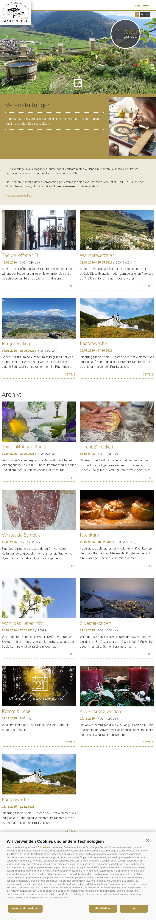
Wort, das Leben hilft (22, 623)
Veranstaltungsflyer (20, 195)
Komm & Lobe (16, 711)
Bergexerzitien (16, 343)
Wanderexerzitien (97, 255)
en (147, 14)
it (142, 14)
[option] (78, 52)
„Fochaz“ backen (96, 447)
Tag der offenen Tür (21, 255)
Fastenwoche (93, 343)
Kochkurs (89, 535)
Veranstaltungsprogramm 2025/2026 (130, 31)
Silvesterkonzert (96, 623)
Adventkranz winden (100, 711)
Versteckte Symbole (21, 535)
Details (70, 286)
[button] (147, 840)
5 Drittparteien (43, 847)
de (137, 14)
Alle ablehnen (102, 908)
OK (134, 908)
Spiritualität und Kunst (24, 446)
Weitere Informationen (25, 908)
